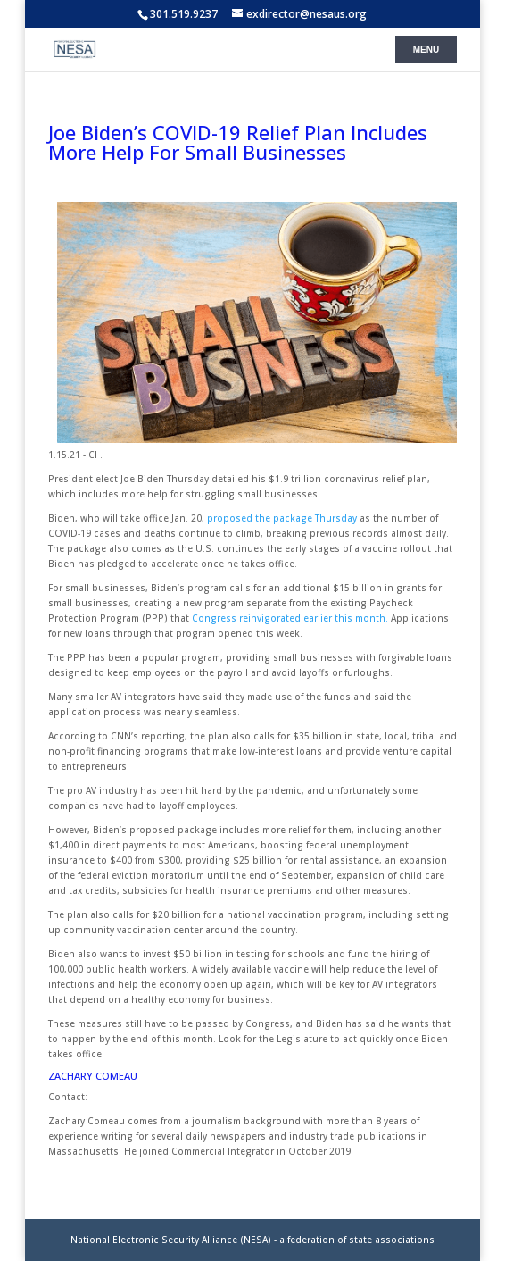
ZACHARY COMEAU (92, 1075)
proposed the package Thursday (282, 518)
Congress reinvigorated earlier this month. (290, 618)
